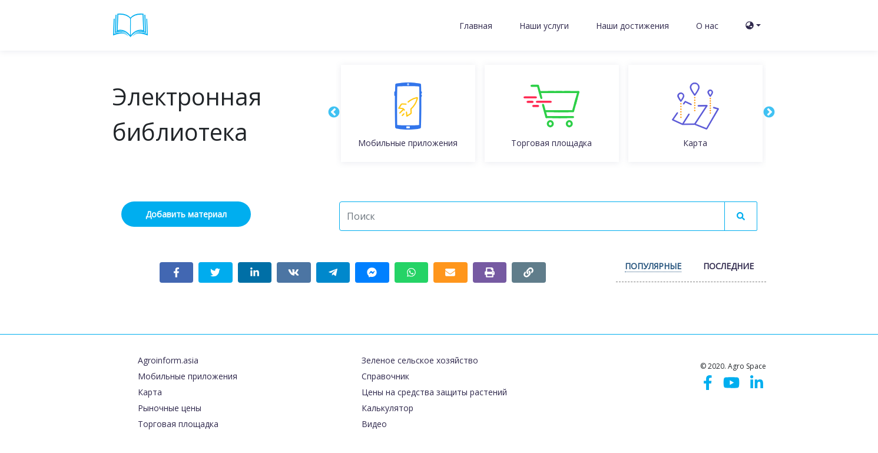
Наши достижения (632, 25)
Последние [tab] (728, 266)
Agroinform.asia (168, 360)
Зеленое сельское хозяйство (420, 360)
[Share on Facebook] (177, 272)
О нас (707, 25)
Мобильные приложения (187, 376)
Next (768, 112)
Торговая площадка (178, 423)
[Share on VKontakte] (294, 272)
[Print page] (490, 272)
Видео (374, 423)
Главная (475, 25)
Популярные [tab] (653, 266)
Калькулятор (387, 408)
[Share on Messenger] (372, 272)
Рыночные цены (169, 408)
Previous (333, 112)
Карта (150, 392)
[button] (753, 26)
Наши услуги (544, 25)
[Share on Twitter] (215, 272)
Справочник (385, 376)
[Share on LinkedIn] (255, 272)
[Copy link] (529, 272)
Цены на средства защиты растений (434, 392)
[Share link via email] (450, 272)
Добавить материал (186, 214)
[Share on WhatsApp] (412, 272)
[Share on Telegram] (333, 272)
